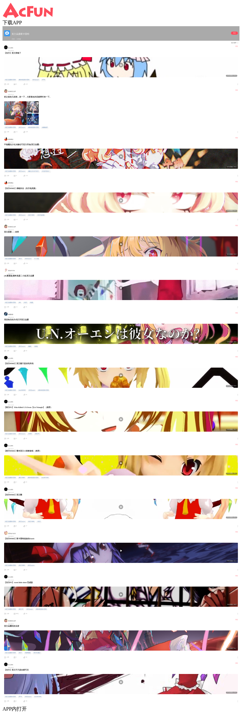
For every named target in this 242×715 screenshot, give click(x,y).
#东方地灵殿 (40, 215)
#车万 (20, 258)
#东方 (25, 302)
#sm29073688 (45, 477)
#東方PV (37, 433)
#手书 (43, 79)
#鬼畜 (31, 302)
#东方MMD (31, 215)
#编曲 (30, 346)
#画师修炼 (28, 652)
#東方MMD (22, 477)
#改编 (35, 346)
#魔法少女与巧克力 (33, 171)
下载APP (12, 22)
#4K (20, 302)
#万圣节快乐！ (46, 171)
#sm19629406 (37, 696)
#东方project (35, 79)
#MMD (30, 433)
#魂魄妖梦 (45, 127)
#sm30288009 (22, 390)
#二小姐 (36, 258)
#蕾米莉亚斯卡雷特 (24, 79)
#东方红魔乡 (36, 652)
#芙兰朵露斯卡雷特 (10, 79)
